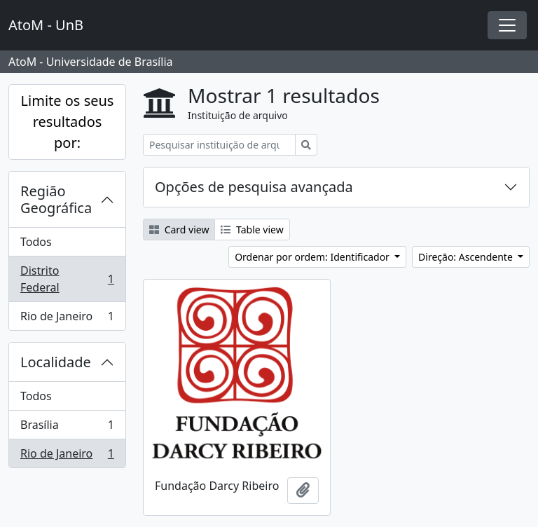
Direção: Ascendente (466, 257)
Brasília (67, 427)
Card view (179, 229)
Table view (252, 229)
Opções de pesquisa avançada (254, 186)
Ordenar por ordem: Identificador (313, 257)
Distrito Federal (67, 279)
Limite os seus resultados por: (67, 121)
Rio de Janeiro (67, 319)
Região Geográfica (56, 199)
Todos (36, 241)
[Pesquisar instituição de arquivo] (219, 145)
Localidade (55, 362)
